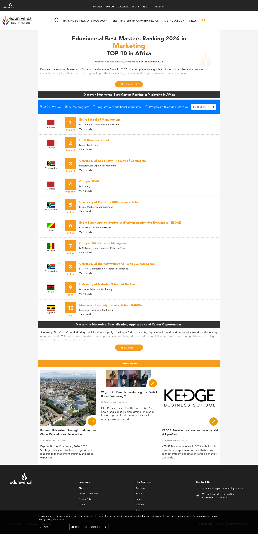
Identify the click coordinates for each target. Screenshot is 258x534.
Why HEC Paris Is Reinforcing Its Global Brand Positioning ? (129, 394)
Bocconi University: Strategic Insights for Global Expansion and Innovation (68, 432)
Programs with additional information (119, 107)
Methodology (174, 20)
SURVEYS (110, 6)
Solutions (140, 504)
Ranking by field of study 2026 (84, 20)
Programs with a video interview (168, 107)
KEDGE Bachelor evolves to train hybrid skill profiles (190, 432)
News (193, 20)
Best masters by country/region (136, 20)
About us (83, 488)
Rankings (140, 488)
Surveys (139, 510)
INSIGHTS (147, 6)
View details (85, 129)
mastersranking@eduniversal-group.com (223, 488)
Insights (139, 493)
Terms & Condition (88, 493)
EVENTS (135, 6)
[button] (106, 20)
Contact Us (203, 482)
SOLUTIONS (123, 6)
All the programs (79, 107)
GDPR (82, 504)
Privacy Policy (86, 499)
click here (58, 519)
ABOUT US (160, 6)
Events (138, 499)
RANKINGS (97, 6)
